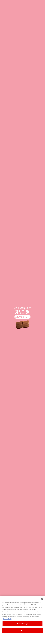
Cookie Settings (22, 624)
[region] (22, 615)
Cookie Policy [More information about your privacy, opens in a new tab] (7, 619)
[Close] (42, 599)
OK (22, 630)
